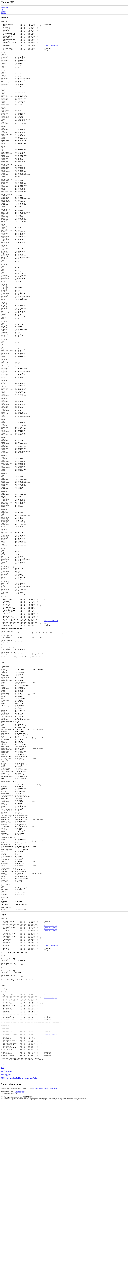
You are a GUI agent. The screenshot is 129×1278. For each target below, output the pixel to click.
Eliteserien (4, 7)
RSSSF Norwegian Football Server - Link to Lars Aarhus (19, 1255)
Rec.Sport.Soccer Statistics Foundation (44, 1265)
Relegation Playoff (51, 50)
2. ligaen (3, 13)
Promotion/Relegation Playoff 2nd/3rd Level (17, 1110)
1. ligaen (3, 11)
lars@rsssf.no (19, 1268)
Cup (2, 9)
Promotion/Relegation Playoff (12, 750)
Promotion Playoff (50, 1077)
